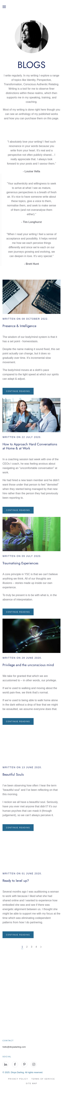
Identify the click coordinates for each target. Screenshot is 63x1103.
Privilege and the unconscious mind (28, 665)
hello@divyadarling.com (14, 1047)
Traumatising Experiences (20, 563)
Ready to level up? (16, 880)
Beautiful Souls (13, 774)
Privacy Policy (18, 1079)
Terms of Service (43, 1079)
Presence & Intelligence (19, 326)
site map (31, 1083)
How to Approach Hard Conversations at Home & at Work (30, 446)
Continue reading (18, 391)
